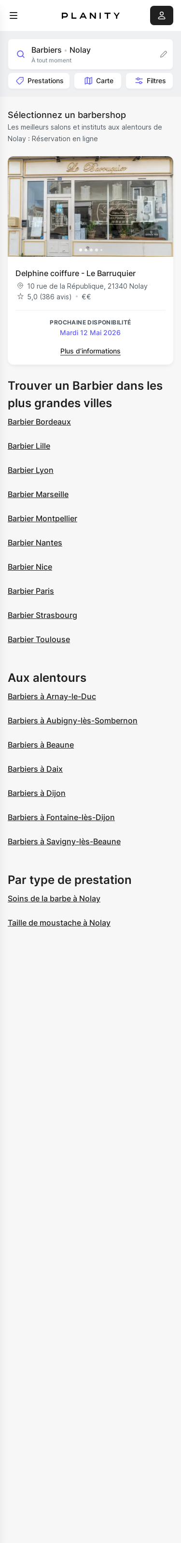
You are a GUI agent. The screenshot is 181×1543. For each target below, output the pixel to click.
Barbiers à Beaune (41, 744)
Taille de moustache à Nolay (59, 922)
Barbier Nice (30, 567)
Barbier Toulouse (39, 639)
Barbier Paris (31, 591)
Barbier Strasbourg (42, 615)
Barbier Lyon (31, 470)
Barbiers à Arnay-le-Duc (52, 696)
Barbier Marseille (38, 494)
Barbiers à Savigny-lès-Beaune (64, 841)
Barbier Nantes (35, 542)
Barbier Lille (29, 446)
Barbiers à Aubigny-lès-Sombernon (73, 720)
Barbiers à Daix (35, 769)
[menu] (13, 15)
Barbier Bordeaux (39, 421)
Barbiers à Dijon (37, 793)
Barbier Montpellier (42, 518)
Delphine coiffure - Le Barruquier (75, 273)
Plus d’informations (90, 351)
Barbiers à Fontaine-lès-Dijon (61, 817)
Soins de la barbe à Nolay (54, 898)
